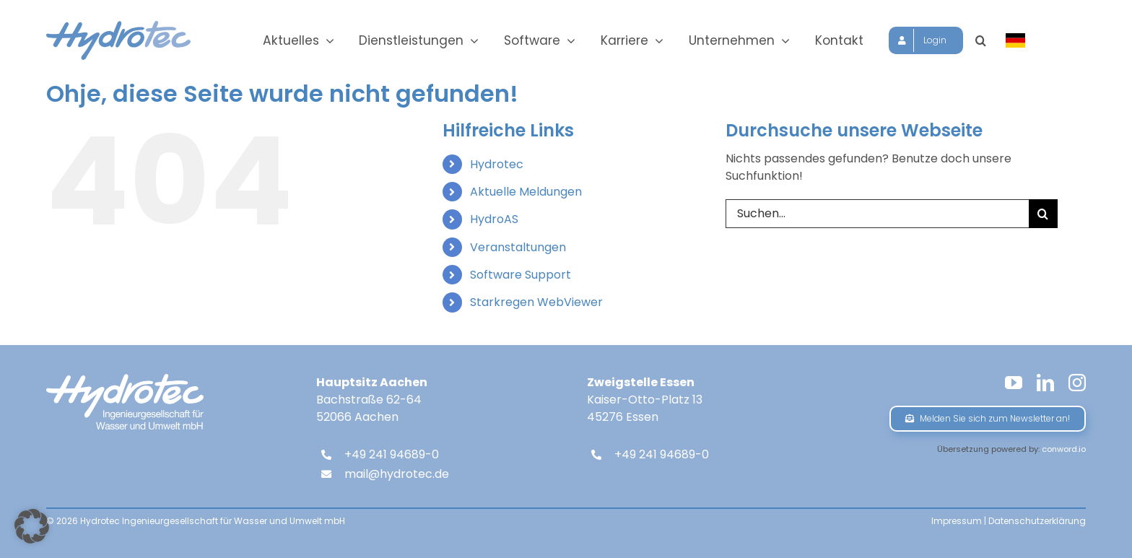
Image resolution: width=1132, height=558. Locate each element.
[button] (990, 40)
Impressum (956, 521)
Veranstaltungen (518, 247)
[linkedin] (1045, 382)
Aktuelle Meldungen (526, 191)
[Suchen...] (877, 213)
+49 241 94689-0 (391, 454)
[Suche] (1043, 213)
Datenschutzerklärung (1037, 521)
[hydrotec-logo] (118, 26)
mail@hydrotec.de (396, 474)
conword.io (1064, 449)
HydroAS (494, 219)
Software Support (520, 274)
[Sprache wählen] (1026, 40)
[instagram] (1077, 382)
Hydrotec (496, 164)
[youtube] (1013, 382)
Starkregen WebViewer (536, 302)
